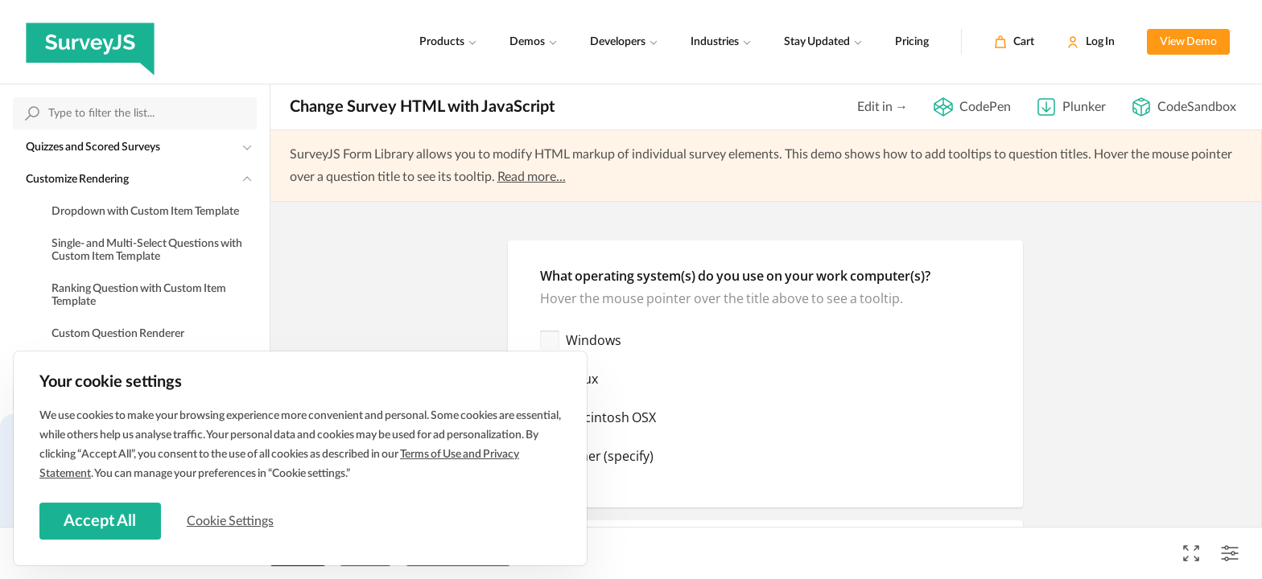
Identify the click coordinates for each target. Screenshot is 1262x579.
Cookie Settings (232, 520)
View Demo (1188, 41)
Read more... (531, 176)
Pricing (912, 41)
